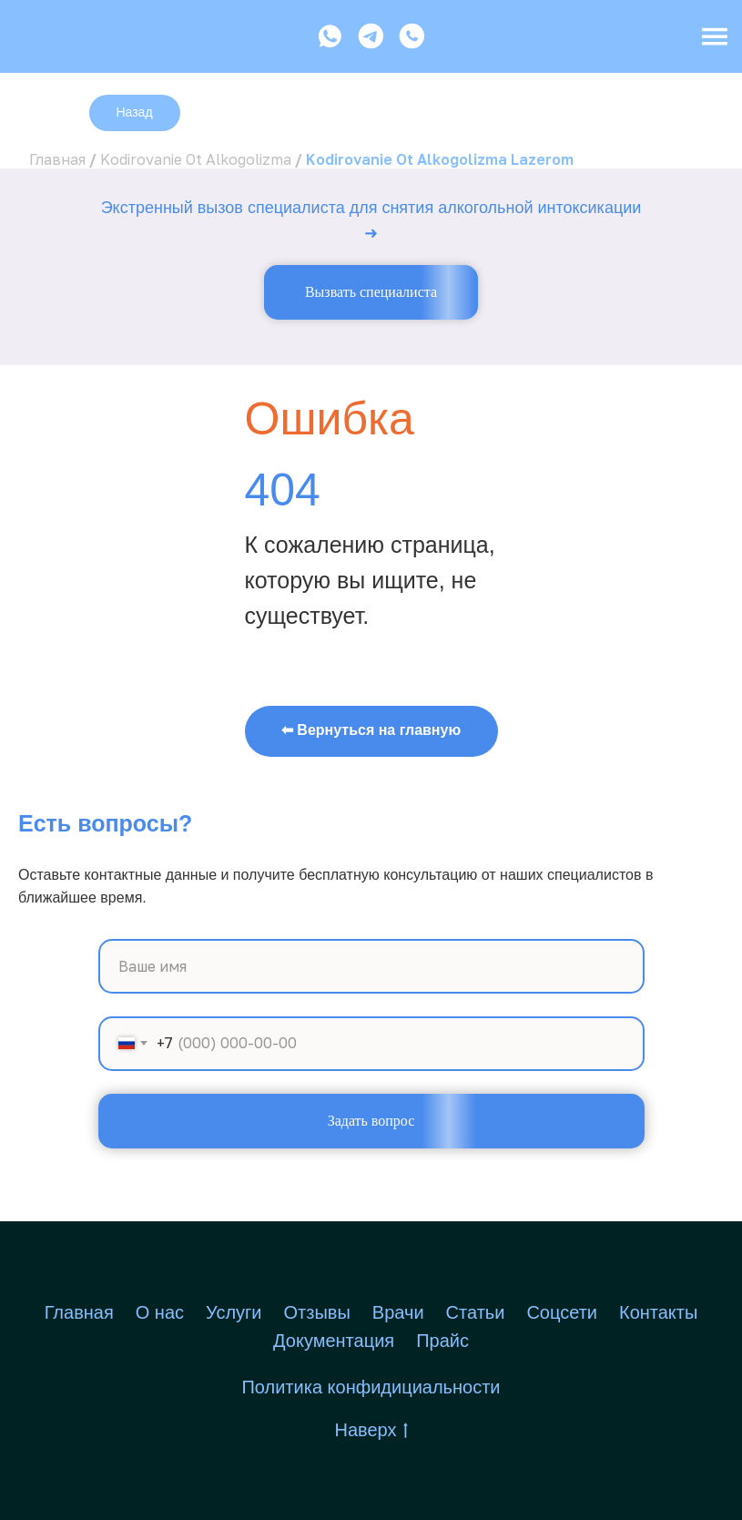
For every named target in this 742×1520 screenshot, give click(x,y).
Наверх (371, 1431)
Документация (333, 1341)
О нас (160, 1312)
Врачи (398, 1312)
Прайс (442, 1341)
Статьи (475, 1312)
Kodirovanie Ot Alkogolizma (195, 159)
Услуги (234, 1312)
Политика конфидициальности (370, 1387)
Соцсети (561, 1312)
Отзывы (317, 1312)
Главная (57, 159)
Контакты (658, 1312)
